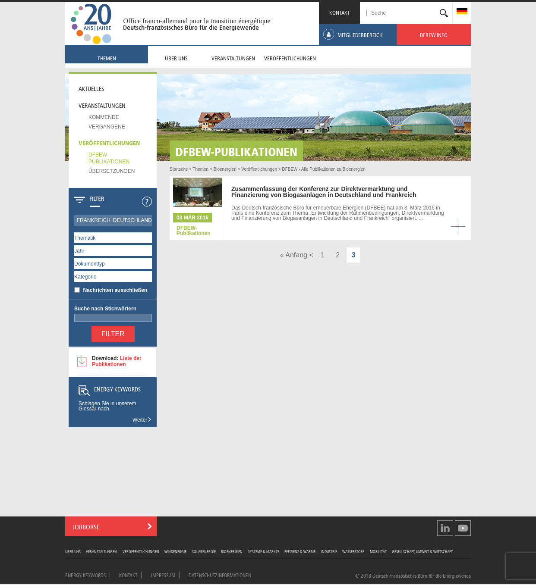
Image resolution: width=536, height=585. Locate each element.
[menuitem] (462, 12)
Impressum (163, 574)
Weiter (142, 420)
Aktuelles (91, 88)
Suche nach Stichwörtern (105, 308)
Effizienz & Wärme (299, 551)
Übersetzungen (111, 171)
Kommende (103, 117)
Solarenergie (204, 551)
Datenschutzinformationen (220, 574)
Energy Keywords (85, 574)
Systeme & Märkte (263, 551)
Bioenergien (232, 551)
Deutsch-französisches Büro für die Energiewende (191, 27)
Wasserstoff (353, 551)
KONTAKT (339, 11)
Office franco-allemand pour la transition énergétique (196, 21)
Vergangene (106, 127)
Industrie (329, 551)
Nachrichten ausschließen (115, 290)
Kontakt (128, 574)
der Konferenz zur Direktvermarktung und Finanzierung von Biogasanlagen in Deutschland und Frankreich (323, 191)
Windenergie (175, 551)
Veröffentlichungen (109, 142)
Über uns (73, 551)
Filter (112, 334)
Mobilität (378, 551)
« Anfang (293, 255)
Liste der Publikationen (117, 361)
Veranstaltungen (102, 104)
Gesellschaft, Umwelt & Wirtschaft (422, 551)
